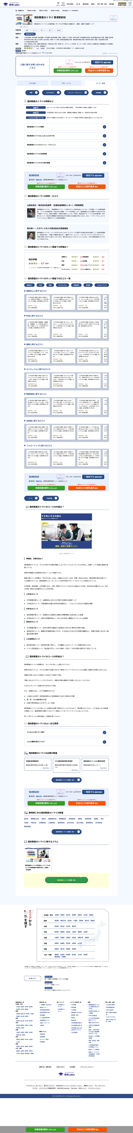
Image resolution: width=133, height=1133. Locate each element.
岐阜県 (68, 932)
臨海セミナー (43, 1007)
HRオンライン (82, 1088)
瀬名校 (44, 819)
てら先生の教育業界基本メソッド (94, 1019)
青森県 (62, 915)
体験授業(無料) (68, 70)
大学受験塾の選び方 (76, 1025)
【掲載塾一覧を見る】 (46, 1005)
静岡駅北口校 (35, 819)
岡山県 (68, 943)
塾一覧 (78, 4)
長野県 (80, 932)
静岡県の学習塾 (31, 10)
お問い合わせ (60, 1067)
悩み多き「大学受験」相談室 (94, 1037)
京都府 (68, 937)
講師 (50, 285)
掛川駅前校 (98, 823)
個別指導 (42, 1034)
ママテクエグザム (111, 1017)
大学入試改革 (109, 1010)
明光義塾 (42, 1015)
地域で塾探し (70, 4)
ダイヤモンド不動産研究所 (47, 1088)
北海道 (57, 915)
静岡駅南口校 (52, 819)
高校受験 (73, 1007)
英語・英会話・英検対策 (94, 1041)
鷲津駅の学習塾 (55, 10)
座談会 (93, 4)
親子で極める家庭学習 (111, 1013)
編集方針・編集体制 (45, 1067)
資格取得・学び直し (76, 1012)
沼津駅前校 (42, 823)
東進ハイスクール (45, 1023)
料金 (40, 285)
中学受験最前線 (110, 1007)
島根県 (62, 943)
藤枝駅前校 (27, 826)
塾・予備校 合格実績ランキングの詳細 (56, 979)
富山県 (62, 926)
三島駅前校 (51, 823)
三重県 (74, 932)
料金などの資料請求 (99, 70)
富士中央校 (70, 823)
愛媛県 (68, 949)
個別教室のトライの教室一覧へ (65, 780)
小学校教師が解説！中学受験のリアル (94, 1046)
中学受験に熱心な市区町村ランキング (76, 1029)
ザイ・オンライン (100, 1085)
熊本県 (74, 954)
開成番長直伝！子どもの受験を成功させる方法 (94, 1006)
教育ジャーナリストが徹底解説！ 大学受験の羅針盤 (94, 1054)
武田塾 (42, 1025)
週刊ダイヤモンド (49, 1085)
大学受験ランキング (61, 1010)
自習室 (88, 285)
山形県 (85, 915)
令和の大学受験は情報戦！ (94, 1026)
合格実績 (98, 93)
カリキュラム (62, 285)
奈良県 (74, 937)
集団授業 (42, 1037)
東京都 (57, 920)
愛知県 (57, 932)
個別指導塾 (86, 4)
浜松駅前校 (88, 819)
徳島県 (57, 949)
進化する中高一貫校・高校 (111, 1020)
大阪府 (57, 937)
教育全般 (73, 1020)
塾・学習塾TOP (20, 10)
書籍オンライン (88, 1085)
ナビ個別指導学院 (45, 1017)
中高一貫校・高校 (102, 4)
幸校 (102, 819)
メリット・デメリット (75, 93)
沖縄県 (64, 957)
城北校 (26, 819)
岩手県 (68, 915)
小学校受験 (74, 1032)
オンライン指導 (44, 1039)
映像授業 (42, 1042)
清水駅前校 (72, 819)
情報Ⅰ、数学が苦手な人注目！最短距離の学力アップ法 (94, 1031)
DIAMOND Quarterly (63, 1088)
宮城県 (74, 915)
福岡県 (57, 954)
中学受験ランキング (61, 1005)
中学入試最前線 (93, 1015)
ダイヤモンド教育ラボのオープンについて (57, 990)
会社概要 (72, 1067)
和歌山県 (80, 937)
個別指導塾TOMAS (45, 1012)
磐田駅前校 (89, 823)
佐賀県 (62, 954)
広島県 (74, 943)
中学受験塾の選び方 (76, 1023)
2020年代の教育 (110, 1005)
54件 (42, 48)
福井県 (74, 926)
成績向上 (29, 285)
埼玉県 (70, 920)
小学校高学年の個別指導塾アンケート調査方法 (68, 48)
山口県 (80, 943)
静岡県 (62, 932)
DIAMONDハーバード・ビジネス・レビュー (69, 1085)
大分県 (80, 954)
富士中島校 (80, 823)
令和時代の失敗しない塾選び (94, 1012)
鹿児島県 (57, 957)
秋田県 (80, 915)
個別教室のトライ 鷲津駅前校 (70, 10)
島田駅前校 (61, 823)
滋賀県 (87, 937)
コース (30, 498)
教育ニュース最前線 (94, 1049)
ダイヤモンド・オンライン (34, 1085)
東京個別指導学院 (45, 1010)
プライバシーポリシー (87, 1067)
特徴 (31, 93)
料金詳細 (49, 498)
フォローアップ (101, 285)
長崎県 (68, 954)
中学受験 (73, 1005)
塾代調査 (111, 4)
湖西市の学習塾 (43, 10)
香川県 (62, 949)
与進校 (26, 823)
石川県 (68, 926)
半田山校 (33, 823)
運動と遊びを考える (94, 1022)
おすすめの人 (50, 93)
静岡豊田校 (62, 819)
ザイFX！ (35, 1088)
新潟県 (57, 926)
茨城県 (81, 920)
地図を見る (39, 180)
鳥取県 (57, 943)
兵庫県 (62, 937)
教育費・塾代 (74, 1015)
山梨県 (85, 932)
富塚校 (96, 819)
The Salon (74, 1088)
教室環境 (76, 285)
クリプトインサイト (94, 1088)
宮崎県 (85, 954)
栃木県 (87, 920)
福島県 (91, 915)
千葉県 (75, 920)
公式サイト (25, 26)
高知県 (74, 949)
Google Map (48, 53)
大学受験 (73, 1010)
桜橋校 (80, 819)
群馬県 (93, 920)
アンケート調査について (52, 985)
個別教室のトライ (45, 1020)
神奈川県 (63, 920)
